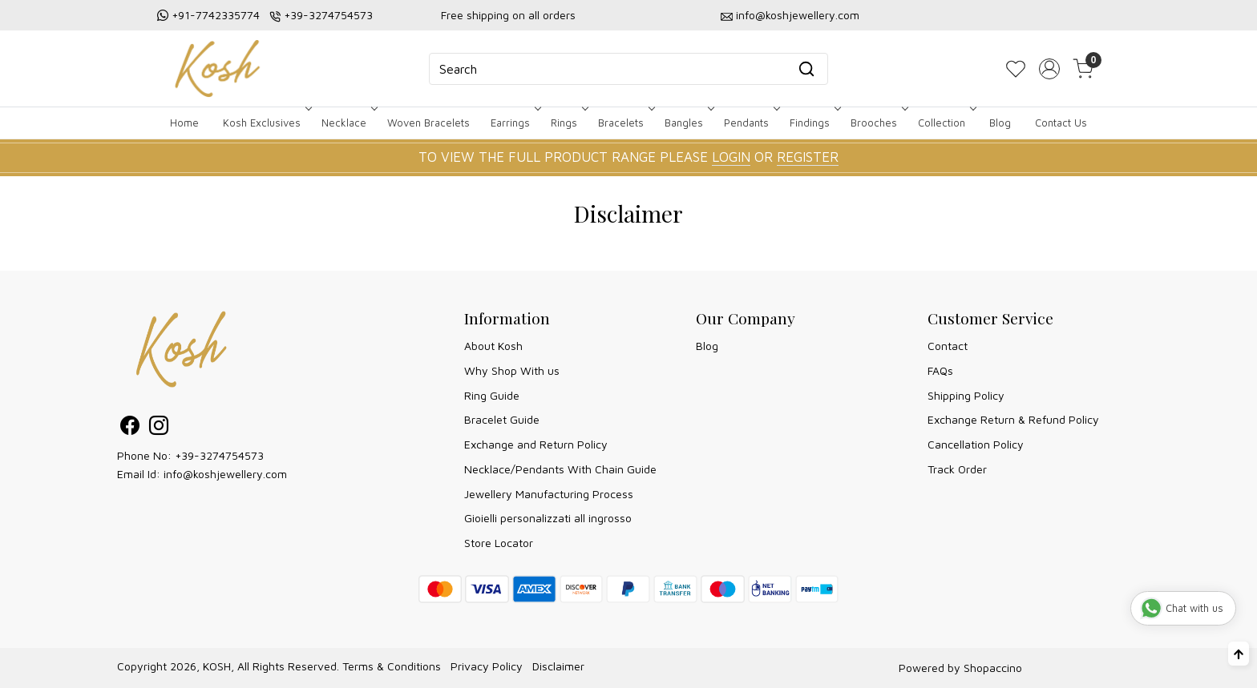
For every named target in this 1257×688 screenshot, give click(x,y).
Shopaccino (993, 667)
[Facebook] (130, 428)
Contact (948, 345)
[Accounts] (1049, 68)
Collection (945, 122)
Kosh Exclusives (266, 122)
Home (184, 122)
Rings (568, 122)
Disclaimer (558, 666)
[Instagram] (159, 428)
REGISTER (808, 157)
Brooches (878, 122)
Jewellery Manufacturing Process (548, 494)
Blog (1000, 122)
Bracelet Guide (502, 419)
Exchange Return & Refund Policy (1013, 419)
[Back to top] (1238, 654)
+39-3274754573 (328, 15)
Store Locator (498, 542)
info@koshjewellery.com (797, 15)
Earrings (514, 122)
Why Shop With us (512, 370)
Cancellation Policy (976, 444)
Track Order (957, 469)
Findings (814, 122)
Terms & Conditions (391, 666)
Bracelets (625, 122)
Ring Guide (491, 395)
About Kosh (493, 345)
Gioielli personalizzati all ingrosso (548, 518)
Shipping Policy (966, 395)
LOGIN (731, 157)
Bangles (688, 122)
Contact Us (1061, 122)
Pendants (750, 122)
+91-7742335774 (216, 15)
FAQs (940, 370)
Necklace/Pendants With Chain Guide (560, 469)
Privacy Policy (487, 666)
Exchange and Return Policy (536, 444)
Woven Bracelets (428, 122)
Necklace (347, 122)
